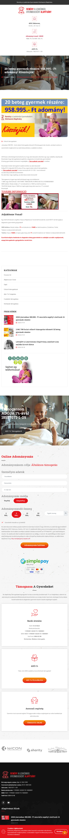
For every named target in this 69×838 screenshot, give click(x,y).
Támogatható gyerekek (36, 161)
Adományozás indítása (34, 545)
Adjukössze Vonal (10, 280)
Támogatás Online (34, 723)
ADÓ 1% (34, 666)
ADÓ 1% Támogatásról (13, 436)
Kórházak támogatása (11, 304)
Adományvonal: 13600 (34, 36)
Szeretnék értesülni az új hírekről (13, 522)
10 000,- (27, 514)
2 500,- (6, 514)
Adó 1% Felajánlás (10, 294)
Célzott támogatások (8, 141)
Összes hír (7, 275)
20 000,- (38, 514)
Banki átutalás (34, 621)
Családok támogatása (11, 299)
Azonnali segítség (34, 708)
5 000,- (16, 514)
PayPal (7, 501)
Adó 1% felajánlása (34, 680)
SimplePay (20, 501)
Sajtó (5, 284)
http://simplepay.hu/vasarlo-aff (20, 538)
